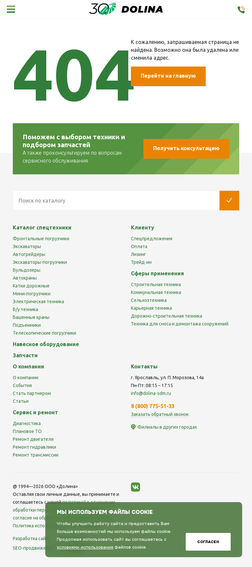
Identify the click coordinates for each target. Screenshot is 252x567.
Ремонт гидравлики (34, 447)
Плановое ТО (27, 431)
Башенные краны (31, 317)
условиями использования (85, 547)
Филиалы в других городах (167, 427)
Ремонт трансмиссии (35, 455)
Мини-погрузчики (32, 293)
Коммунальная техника (156, 292)
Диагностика (27, 423)
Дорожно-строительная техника (166, 316)
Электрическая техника (38, 301)
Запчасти (25, 355)
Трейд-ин (141, 262)
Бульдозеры (26, 270)
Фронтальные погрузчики (41, 238)
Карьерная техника (151, 308)
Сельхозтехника (149, 300)
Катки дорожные (31, 285)
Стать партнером (32, 393)
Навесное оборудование (46, 344)
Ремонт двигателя (33, 439)
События (22, 385)
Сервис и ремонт (35, 412)
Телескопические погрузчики (44, 333)
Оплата (139, 246)
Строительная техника (156, 284)
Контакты (144, 366)
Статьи (21, 401)
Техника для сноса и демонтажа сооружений (179, 323)
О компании (25, 377)
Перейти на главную (168, 76)
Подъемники (27, 325)
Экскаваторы (27, 246)
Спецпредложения (151, 238)
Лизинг (138, 254)
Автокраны (25, 278)
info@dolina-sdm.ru (151, 393)
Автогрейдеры (29, 254)
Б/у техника (25, 309)
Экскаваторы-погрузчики (40, 262)
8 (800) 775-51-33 (153, 406)
